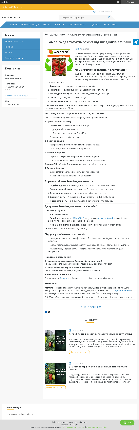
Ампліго (64, 35)
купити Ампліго (106, 218)
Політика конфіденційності (21, 414)
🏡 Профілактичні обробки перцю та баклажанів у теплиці (100, 334)
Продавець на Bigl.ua (69, 424)
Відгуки (8, 52)
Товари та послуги (30, 25)
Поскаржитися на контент (74, 427)
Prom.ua (83, 422)
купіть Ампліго (123, 290)
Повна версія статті (79, 352)
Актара (63, 278)
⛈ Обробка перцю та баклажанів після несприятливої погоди (98, 368)
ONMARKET (78, 218)
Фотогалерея (110, 25)
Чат (127, 422)
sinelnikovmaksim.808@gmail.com (17, 95)
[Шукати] (109, 17)
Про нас (47, 25)
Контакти (59, 25)
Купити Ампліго (90, 306)
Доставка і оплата (77, 25)
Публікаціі (95, 25)
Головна (13, 25)
